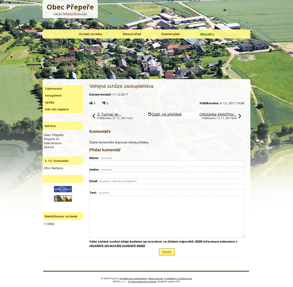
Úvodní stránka (90, 34)
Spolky (49, 102)
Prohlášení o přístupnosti (178, 278)
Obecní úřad (132, 34)
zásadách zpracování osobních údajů (117, 245)
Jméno (100, 169)
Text (99, 192)
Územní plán (170, 34)
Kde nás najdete (57, 109)
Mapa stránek (155, 278)
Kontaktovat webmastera (133, 278)
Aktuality (207, 34)
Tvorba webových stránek (142, 281)
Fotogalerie (53, 95)
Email (113, 181)
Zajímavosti (53, 88)
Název (100, 158)
